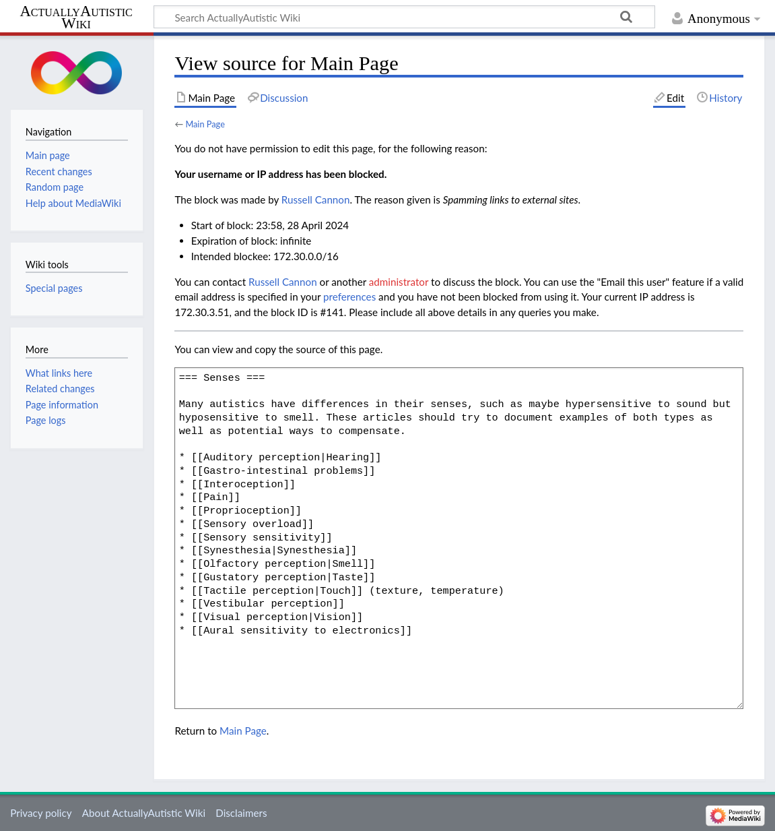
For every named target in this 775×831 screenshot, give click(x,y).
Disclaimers (241, 813)
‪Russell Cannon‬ (315, 199)
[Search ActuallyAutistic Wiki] (404, 17)
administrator (398, 282)
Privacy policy (40, 813)
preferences (349, 296)
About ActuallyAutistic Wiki (143, 813)
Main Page (204, 124)
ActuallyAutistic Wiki (76, 17)
